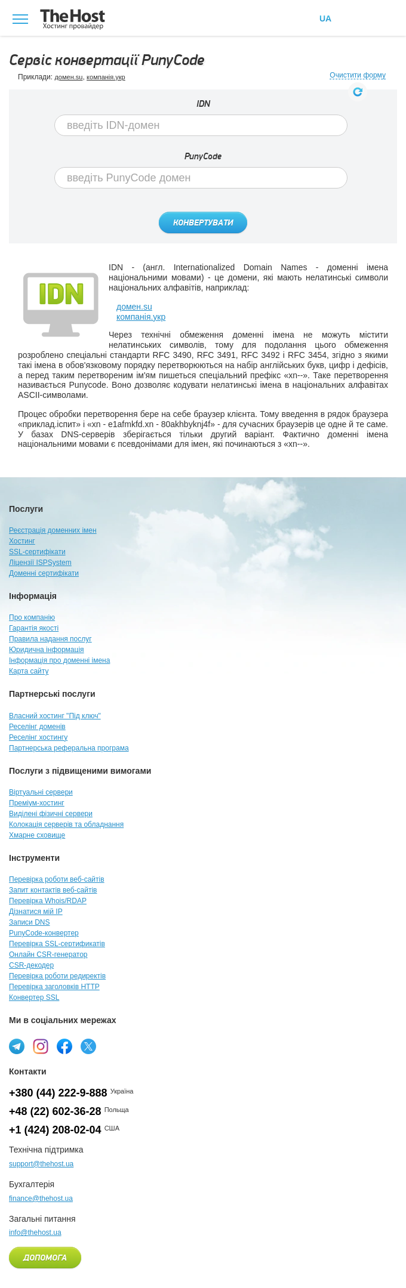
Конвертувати (203, 223)
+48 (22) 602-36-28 (55, 1111)
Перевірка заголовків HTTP (54, 987)
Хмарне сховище (37, 835)
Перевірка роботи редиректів (57, 976)
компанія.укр (106, 77)
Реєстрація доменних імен (53, 530)
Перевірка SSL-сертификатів (57, 944)
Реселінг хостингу (38, 737)
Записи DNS (29, 922)
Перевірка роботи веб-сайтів (56, 879)
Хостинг (22, 541)
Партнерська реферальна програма (69, 748)
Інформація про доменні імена (59, 660)
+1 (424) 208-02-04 (55, 1130)
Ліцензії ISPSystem (40, 562)
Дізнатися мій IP (36, 911)
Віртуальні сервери (41, 792)
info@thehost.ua (35, 1232)
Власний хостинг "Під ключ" (55, 716)
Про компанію (32, 617)
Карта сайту (28, 671)
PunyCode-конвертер (44, 933)
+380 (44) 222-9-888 (58, 1093)
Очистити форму (358, 75)
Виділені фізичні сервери (51, 814)
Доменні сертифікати (44, 573)
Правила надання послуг (50, 639)
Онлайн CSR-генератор (48, 954)
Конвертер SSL (34, 997)
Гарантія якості (34, 628)
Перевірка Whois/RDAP (48, 901)
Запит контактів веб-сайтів (53, 890)
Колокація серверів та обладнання (66, 824)
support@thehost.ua (41, 1164)
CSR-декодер (31, 965)
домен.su (68, 77)
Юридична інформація (46, 649)
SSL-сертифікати (37, 552)
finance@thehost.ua (41, 1198)
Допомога (45, 1258)
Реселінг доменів (37, 726)
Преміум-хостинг (36, 803)
